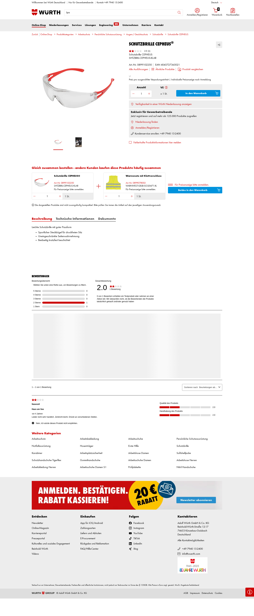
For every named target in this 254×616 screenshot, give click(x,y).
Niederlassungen (59, 25)
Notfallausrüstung (41, 446)
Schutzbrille (157, 34)
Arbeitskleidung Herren (44, 467)
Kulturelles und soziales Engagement (51, 543)
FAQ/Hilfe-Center (89, 549)
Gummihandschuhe (90, 460)
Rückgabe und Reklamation (94, 543)
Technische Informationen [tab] (75, 219)
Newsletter (37, 523)
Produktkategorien (65, 34)
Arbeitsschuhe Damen (139, 460)
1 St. (67, 196)
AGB (186, 593)
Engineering (109, 24)
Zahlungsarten (88, 528)
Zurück (35, 34)
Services (77, 25)
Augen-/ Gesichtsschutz (137, 34)
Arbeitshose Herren (187, 460)
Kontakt (158, 25)
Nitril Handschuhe (186, 467)
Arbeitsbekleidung (89, 439)
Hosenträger (86, 446)
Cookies (218, 593)
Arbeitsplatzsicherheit (91, 453)
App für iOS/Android (91, 523)
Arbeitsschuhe (135, 439)
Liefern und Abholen (90, 533)
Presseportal (38, 538)
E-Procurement (87, 538)
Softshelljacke (184, 453)
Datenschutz (207, 593)
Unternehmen (130, 25)
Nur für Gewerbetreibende (81, 2)
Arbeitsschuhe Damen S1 (93, 467)
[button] (197, 12)
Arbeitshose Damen (138, 453)
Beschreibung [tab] (42, 219)
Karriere (146, 25)
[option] (78, 90)
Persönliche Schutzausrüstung (108, 34)
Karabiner (37, 453)
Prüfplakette (134, 467)
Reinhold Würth (40, 549)
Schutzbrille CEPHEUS (178, 34)
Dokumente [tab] (107, 219)
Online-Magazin (40, 528)
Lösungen (90, 25)
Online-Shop (39, 25)
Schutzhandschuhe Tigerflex (46, 460)
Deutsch (214, 2)
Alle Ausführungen (138, 69)
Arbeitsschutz (84, 34)
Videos (35, 554)
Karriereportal (39, 533)
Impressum (195, 593)
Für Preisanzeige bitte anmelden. (192, 184)
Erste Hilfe (133, 446)
